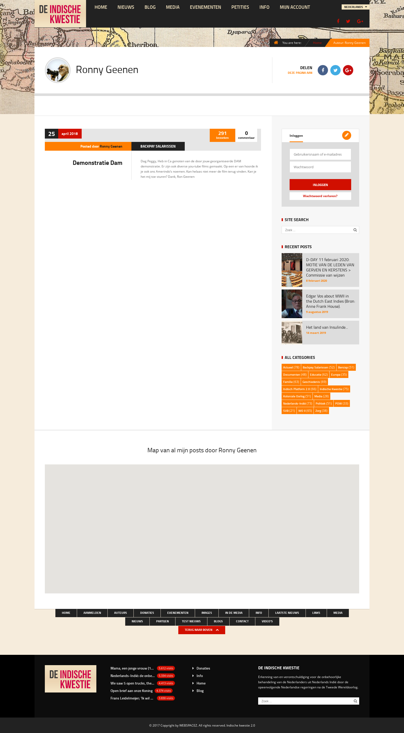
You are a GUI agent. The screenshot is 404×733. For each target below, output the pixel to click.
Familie (288, 382)
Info (264, 7)
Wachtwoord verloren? (320, 196)
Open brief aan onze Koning (132, 690)
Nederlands (354, 7)
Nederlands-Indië (294, 403)
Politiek (320, 403)
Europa (335, 374)
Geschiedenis (311, 382)
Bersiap (343, 367)
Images (206, 612)
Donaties (147, 612)
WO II (302, 410)
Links (316, 612)
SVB (286, 410)
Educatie (315, 374)
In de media (233, 612)
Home (101, 7)
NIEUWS (125, 7)
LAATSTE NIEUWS (287, 612)
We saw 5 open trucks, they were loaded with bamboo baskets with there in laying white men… (133, 683)
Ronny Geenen (111, 146)
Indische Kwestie (331, 389)
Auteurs (120, 612)
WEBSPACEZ (188, 725)
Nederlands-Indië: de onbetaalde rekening (133, 675)
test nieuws (191, 621)
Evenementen (205, 7)
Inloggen (296, 135)
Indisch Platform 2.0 (296, 389)
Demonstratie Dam (97, 162)
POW (338, 403)
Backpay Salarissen (158, 146)
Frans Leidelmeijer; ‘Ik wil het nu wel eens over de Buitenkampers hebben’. (133, 698)
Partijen (162, 621)
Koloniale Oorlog (294, 396)
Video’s (267, 621)
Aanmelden (92, 612)
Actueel (288, 367)
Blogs (218, 621)
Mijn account (295, 7)
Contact (242, 621)
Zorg (318, 410)
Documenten (291, 374)
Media (173, 7)
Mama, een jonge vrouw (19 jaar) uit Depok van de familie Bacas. (133, 668)
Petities (240, 7)
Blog (150, 7)
